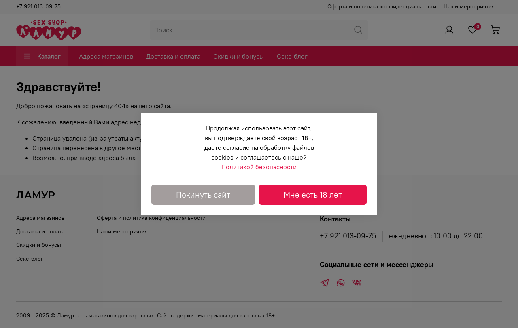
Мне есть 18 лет (313, 194)
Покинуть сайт (203, 194)
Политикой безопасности (259, 167)
